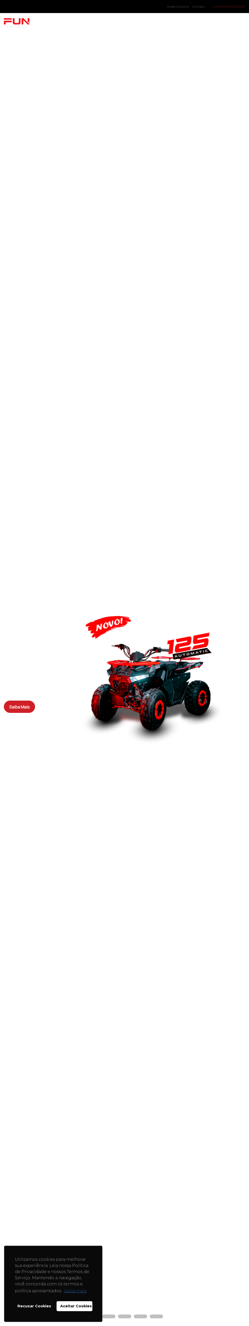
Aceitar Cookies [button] (76, 1306)
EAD (179, 23)
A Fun (89, 23)
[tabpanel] (124, 663)
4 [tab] (136, 1317)
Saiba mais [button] (75, 1290)
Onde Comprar (178, 6)
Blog (112, 23)
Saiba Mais (20, 707)
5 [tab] (152, 1317)
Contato (198, 6)
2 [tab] (104, 1317)
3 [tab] (120, 1317)
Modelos (60, 23)
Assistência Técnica (217, 23)
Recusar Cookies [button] (34, 1306)
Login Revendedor (229, 6)
